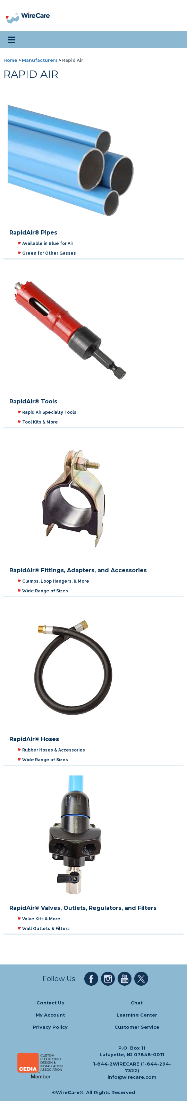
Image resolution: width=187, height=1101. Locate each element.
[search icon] (175, 39)
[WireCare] (35, 16)
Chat (137, 1002)
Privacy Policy (50, 1027)
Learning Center (137, 1015)
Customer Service (136, 1027)
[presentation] (13, 16)
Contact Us (50, 1002)
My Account (50, 1015)
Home (10, 60)
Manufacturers (40, 60)
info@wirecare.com (132, 1077)
